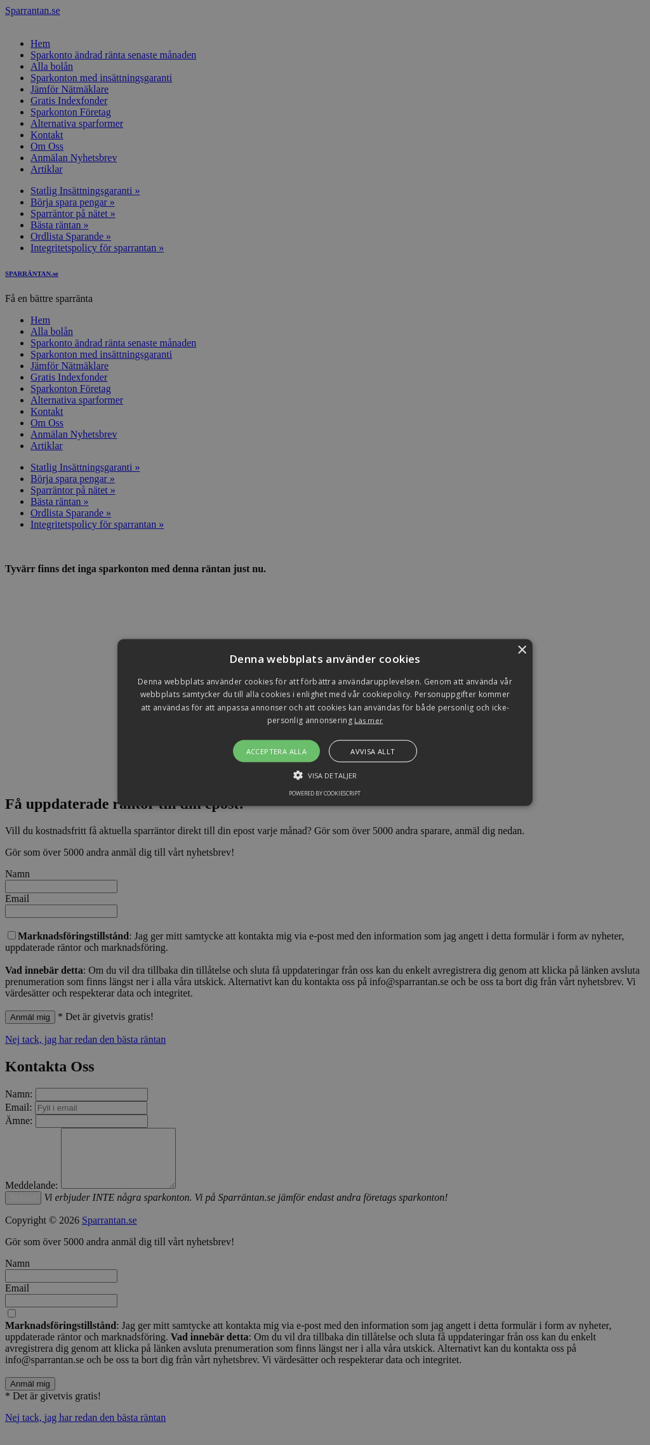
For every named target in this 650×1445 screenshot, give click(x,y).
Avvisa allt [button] (372, 750)
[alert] (325, 722)
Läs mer (368, 720)
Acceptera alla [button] (276, 750)
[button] (325, 722)
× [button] (521, 650)
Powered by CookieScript (325, 792)
